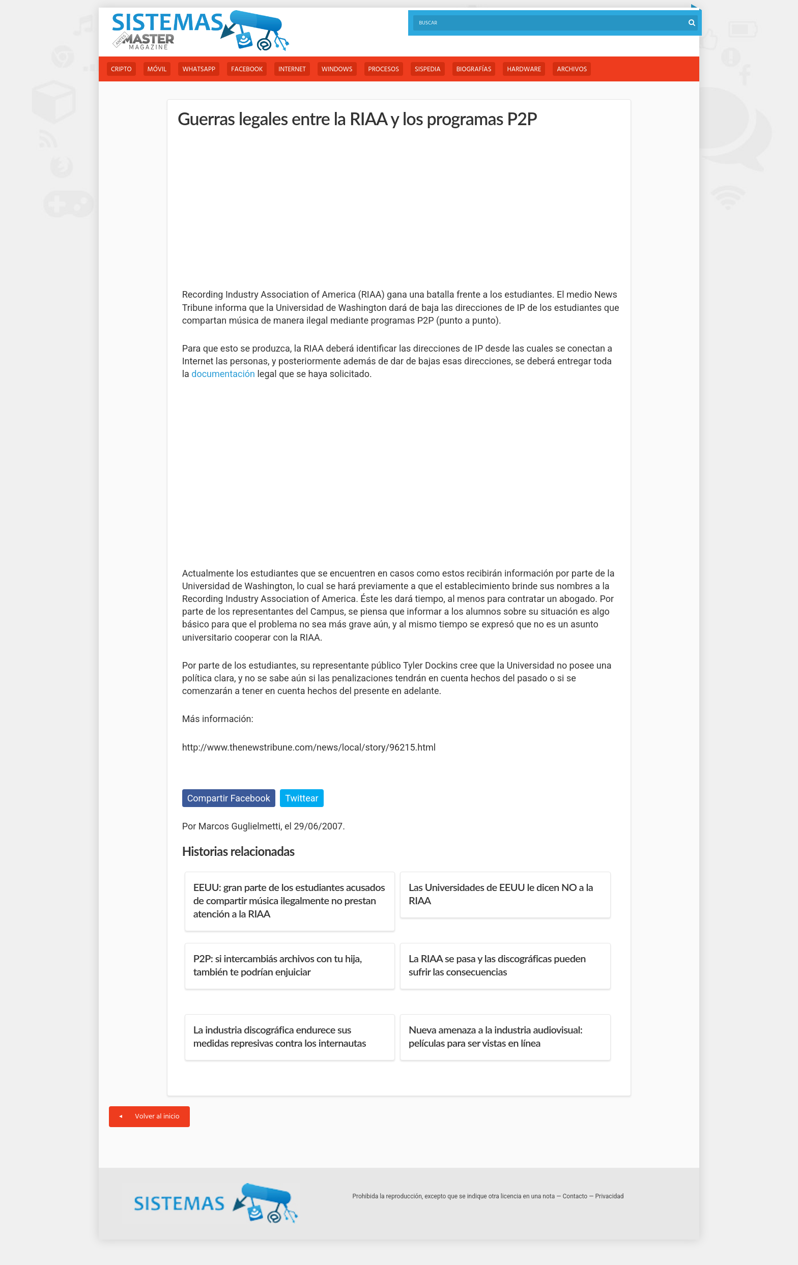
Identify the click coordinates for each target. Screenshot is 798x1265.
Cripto (121, 69)
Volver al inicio (149, 1117)
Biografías (474, 69)
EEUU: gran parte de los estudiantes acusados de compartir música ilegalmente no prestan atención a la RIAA (289, 900)
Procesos (383, 69)
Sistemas (200, 30)
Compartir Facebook (228, 798)
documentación (223, 373)
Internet (291, 69)
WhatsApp (198, 69)
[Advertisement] (258, 208)
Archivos (572, 69)
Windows (337, 69)
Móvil (157, 69)
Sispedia (428, 69)
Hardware (524, 69)
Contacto (575, 1196)
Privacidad (609, 1196)
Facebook (247, 69)
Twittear (301, 798)
